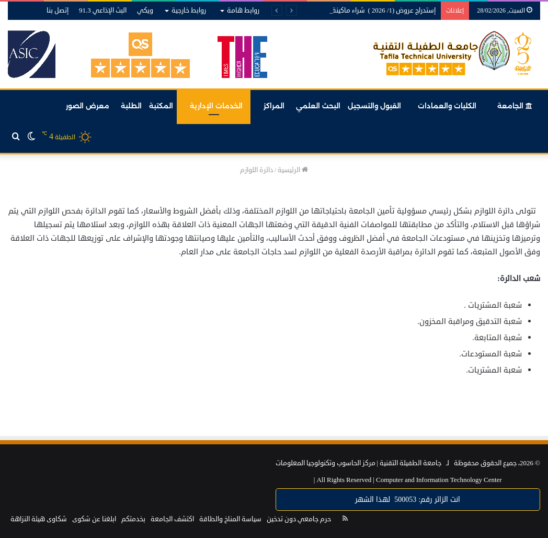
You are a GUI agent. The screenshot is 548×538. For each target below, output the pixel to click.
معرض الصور (87, 106)
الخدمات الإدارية (216, 106)
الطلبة (131, 106)
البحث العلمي (318, 106)
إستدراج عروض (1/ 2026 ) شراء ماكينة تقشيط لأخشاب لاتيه (354, 10)
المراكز (274, 106)
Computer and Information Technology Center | (408, 480)
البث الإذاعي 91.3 (103, 10)
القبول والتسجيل (374, 106)
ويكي (145, 10)
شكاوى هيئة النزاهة (38, 519)
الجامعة (514, 106)
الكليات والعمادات (447, 106)
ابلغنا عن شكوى (94, 519)
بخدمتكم (133, 519)
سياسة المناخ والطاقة (230, 519)
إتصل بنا (57, 10)
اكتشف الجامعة (172, 519)
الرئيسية (293, 170)
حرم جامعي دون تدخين (299, 519)
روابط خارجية (189, 10)
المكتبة (161, 106)
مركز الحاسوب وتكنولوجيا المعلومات (325, 463)
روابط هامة (243, 10)
